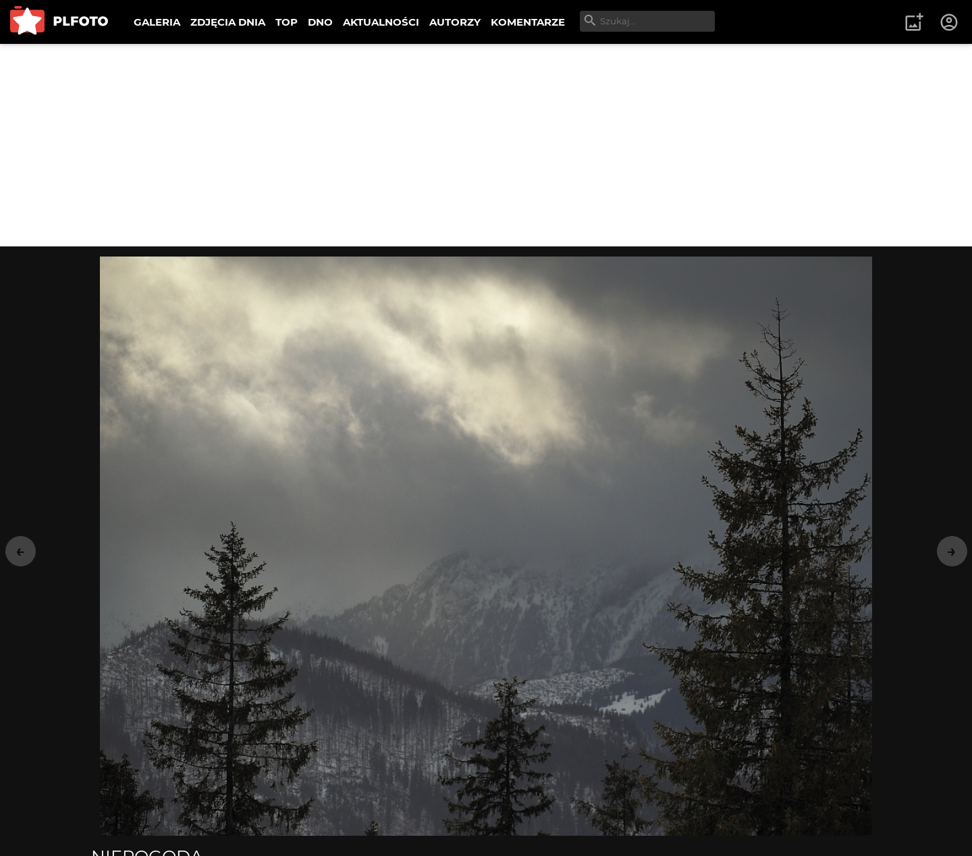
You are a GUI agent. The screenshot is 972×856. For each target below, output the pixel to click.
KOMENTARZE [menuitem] (528, 22)
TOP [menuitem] (286, 22)
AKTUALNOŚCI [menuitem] (381, 22)
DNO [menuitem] (320, 22)
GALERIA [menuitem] (157, 22)
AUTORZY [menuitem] (455, 22)
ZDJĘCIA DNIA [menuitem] (227, 22)
